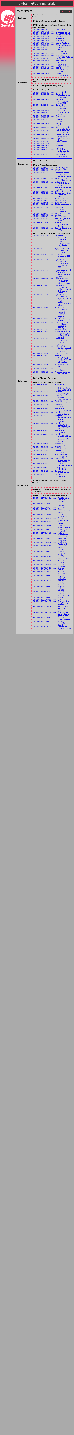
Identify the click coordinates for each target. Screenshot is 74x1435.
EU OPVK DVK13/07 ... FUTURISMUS (49, 44)
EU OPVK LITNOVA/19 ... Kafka (48, 667)
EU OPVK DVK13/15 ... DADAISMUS (49, 66)
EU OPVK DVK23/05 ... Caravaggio (49, 126)
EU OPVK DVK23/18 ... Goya (46, 170)
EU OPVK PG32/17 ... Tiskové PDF (49, 251)
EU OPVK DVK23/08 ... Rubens (47, 135)
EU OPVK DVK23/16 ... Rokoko (47, 165)
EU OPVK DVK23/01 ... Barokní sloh (50, 104)
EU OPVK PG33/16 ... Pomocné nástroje (52, 413)
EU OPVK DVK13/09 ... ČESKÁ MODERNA (51, 48)
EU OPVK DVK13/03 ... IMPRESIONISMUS (51, 35)
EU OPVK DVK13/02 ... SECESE (47, 33)
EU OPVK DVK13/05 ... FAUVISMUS (49, 40)
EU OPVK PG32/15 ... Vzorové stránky (51, 247)
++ (63, 11)
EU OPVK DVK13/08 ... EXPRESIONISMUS (51, 46)
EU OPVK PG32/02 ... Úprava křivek (50, 195)
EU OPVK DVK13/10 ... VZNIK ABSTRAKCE (52, 51)
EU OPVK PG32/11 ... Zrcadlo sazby (50, 232)
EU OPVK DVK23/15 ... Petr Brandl (50, 163)
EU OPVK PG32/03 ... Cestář (47, 197)
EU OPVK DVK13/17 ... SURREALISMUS (50, 72)
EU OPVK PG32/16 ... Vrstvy (47, 249)
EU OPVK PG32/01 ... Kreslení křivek (51, 192)
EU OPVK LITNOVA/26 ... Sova (47, 702)
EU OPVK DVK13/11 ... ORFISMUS (48, 53)
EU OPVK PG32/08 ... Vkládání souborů (52, 221)
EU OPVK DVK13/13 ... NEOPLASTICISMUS (52, 59)
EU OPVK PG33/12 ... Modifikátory (50, 385)
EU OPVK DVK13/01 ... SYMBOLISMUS (50, 31)
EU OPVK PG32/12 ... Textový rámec (50, 234)
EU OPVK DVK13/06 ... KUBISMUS (48, 42)
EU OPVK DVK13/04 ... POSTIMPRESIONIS (52, 37)
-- (68, 11)
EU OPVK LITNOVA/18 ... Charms (48, 665)
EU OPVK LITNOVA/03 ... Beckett (49, 593)
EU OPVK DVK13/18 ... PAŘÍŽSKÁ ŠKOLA (51, 75)
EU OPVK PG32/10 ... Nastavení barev (51, 230)
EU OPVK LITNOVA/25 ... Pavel (48, 700)
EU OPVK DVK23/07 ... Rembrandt (49, 132)
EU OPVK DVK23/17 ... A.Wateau (48, 167)
